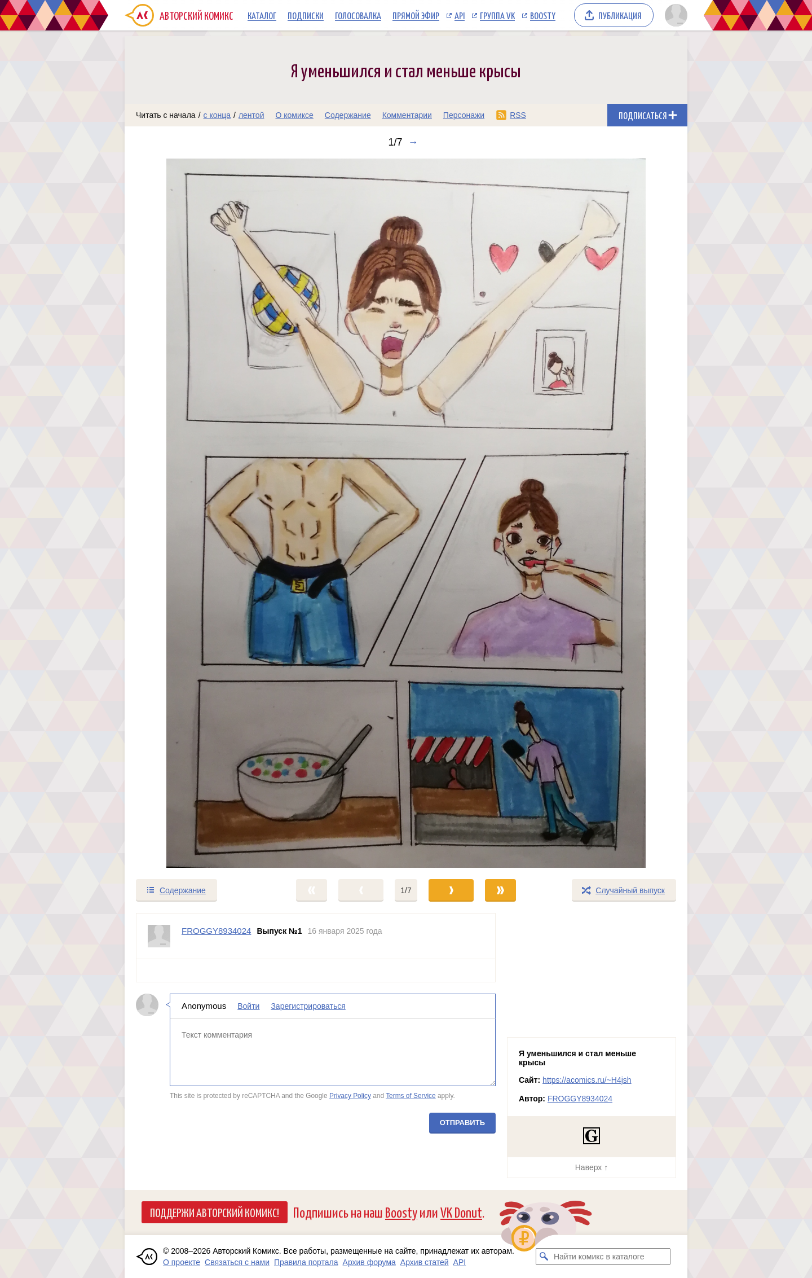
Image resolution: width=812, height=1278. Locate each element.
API (459, 15)
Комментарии (407, 115)
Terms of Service (411, 1096)
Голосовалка (358, 15)
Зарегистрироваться (308, 1006)
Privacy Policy (350, 1096)
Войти (248, 1006)
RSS (518, 115)
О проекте (181, 1262)
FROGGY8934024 (580, 1098)
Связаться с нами (237, 1262)
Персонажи (463, 115)
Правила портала (306, 1262)
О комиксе (294, 115)
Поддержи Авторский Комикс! (214, 1212)
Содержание (348, 115)
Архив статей (424, 1262)
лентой (251, 115)
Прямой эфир (415, 15)
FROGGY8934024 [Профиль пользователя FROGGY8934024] (216, 931)
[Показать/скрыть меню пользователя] (674, 15)
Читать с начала (166, 115)
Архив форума (369, 1262)
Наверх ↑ (591, 1167)
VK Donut (461, 1211)
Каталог (262, 15)
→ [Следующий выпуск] (413, 142)
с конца (217, 115)
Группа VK (497, 15)
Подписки (306, 15)
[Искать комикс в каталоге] (544, 1256)
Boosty (542, 15)
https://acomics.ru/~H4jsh (587, 1079)
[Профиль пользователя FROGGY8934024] (159, 936)
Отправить (462, 1122)
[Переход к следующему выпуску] (406, 513)
